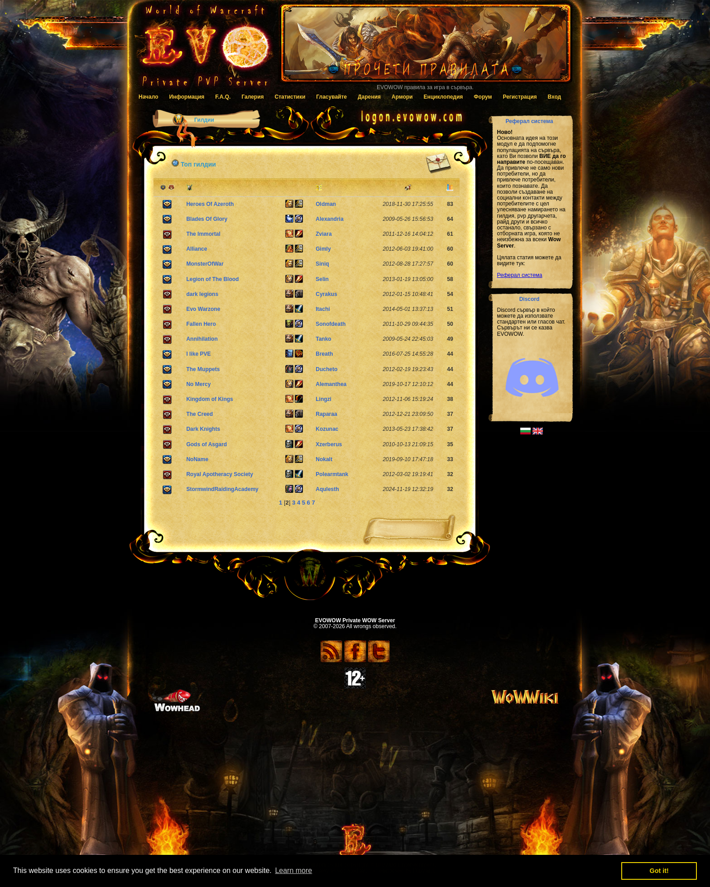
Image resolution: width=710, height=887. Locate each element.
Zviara (323, 234)
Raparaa (326, 414)
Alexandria (329, 219)
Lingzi (323, 399)
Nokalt (324, 459)
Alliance (196, 249)
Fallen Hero (201, 324)
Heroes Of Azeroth (210, 204)
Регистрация (520, 97)
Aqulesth (327, 489)
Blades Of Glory (206, 219)
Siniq (322, 264)
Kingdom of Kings (209, 399)
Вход (554, 97)
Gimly (323, 249)
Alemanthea (331, 384)
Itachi (323, 309)
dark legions (202, 294)
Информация (186, 97)
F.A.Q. (222, 97)
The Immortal (203, 234)
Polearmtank (332, 474)
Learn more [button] (293, 870)
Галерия (252, 97)
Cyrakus (326, 294)
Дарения (369, 97)
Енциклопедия (443, 97)
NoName (197, 459)
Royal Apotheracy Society (219, 474)
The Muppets (203, 369)
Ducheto (326, 369)
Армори (402, 97)
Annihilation (201, 339)
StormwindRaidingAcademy (222, 489)
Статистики (290, 97)
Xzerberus (329, 444)
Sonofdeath (330, 324)
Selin (322, 279)
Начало (148, 97)
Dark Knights (203, 429)
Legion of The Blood (212, 279)
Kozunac (327, 429)
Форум (483, 97)
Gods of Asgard (206, 444)
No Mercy (198, 384)
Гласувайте (331, 97)
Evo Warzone (203, 309)
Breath (324, 354)
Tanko (323, 339)
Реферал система (519, 275)
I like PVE (198, 354)
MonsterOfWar (204, 264)
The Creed (199, 414)
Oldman (326, 204)
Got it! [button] (659, 870)
